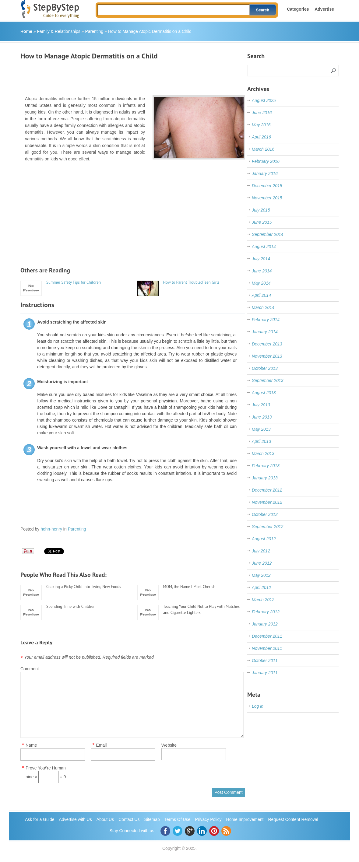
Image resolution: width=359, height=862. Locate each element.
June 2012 (262, 563)
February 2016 (266, 161)
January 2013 (265, 477)
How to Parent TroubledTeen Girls (191, 282)
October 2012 (265, 514)
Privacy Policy (208, 819)
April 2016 (261, 137)
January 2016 (265, 173)
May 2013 (261, 429)
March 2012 (263, 599)
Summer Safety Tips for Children (73, 282)
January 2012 (265, 624)
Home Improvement (245, 819)
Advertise (324, 9)
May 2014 (261, 283)
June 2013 (262, 417)
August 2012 (264, 538)
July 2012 (261, 550)
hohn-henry (51, 529)
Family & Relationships (58, 31)
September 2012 (267, 526)
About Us (105, 819)
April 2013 (261, 441)
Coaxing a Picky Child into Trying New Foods (83, 586)
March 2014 (263, 307)
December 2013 (267, 344)
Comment (29, 668)
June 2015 (262, 222)
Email (101, 745)
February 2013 (266, 465)
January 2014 (265, 331)
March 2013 (263, 453)
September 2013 (267, 380)
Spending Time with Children (71, 606)
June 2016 (262, 112)
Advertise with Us (75, 819)
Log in (257, 706)
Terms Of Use (177, 819)
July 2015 (261, 210)
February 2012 (266, 611)
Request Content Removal (293, 819)
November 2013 (267, 356)
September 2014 (267, 234)
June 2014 (262, 270)
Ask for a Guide (40, 819)
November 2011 (267, 648)
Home (26, 31)
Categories (298, 9)
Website (169, 745)
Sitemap (152, 819)
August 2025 (264, 100)
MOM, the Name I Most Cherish (189, 586)
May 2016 (261, 124)
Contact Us (128, 819)
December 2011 (267, 636)
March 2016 (263, 149)
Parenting (94, 31)
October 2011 (265, 660)
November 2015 (267, 197)
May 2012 (261, 575)
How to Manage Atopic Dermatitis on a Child (150, 31)
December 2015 (267, 185)
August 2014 (264, 246)
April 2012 (261, 587)
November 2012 (267, 502)
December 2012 (267, 490)
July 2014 (261, 258)
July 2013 (261, 404)
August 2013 (264, 392)
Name (31, 745)
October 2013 (265, 368)
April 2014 (261, 295)
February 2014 (266, 319)
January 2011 (265, 672)
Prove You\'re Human (46, 768)
